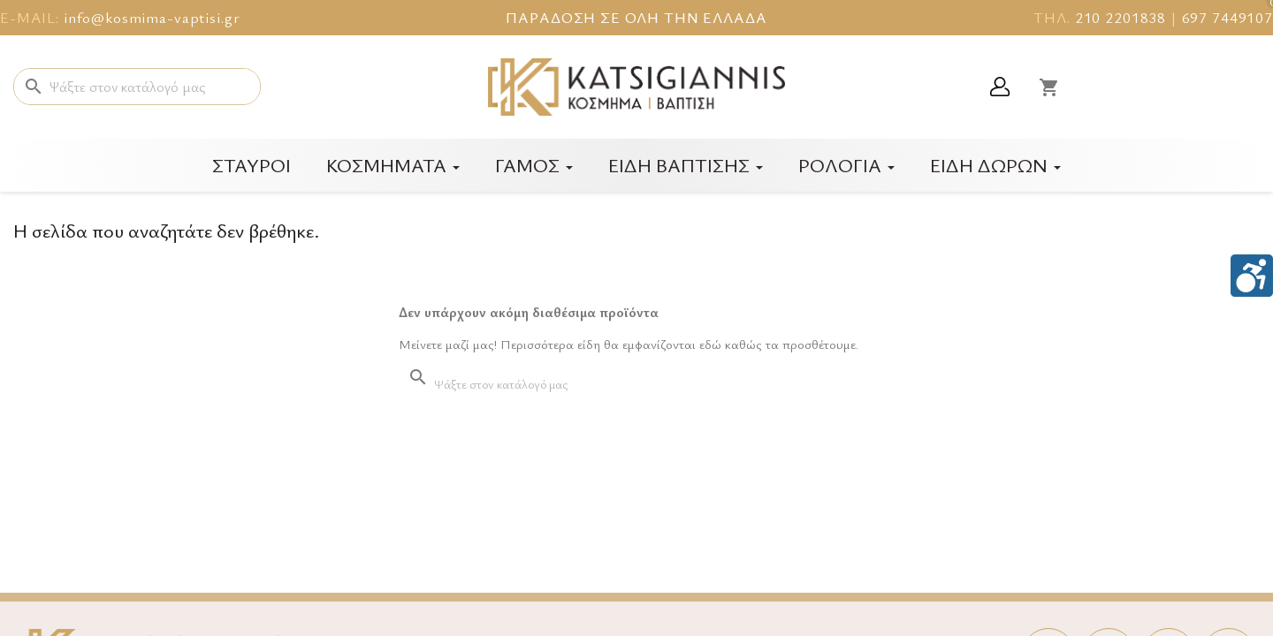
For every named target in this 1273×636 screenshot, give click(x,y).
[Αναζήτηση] (137, 86)
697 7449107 (1227, 17)
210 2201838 (1120, 17)
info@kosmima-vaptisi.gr (152, 17)
